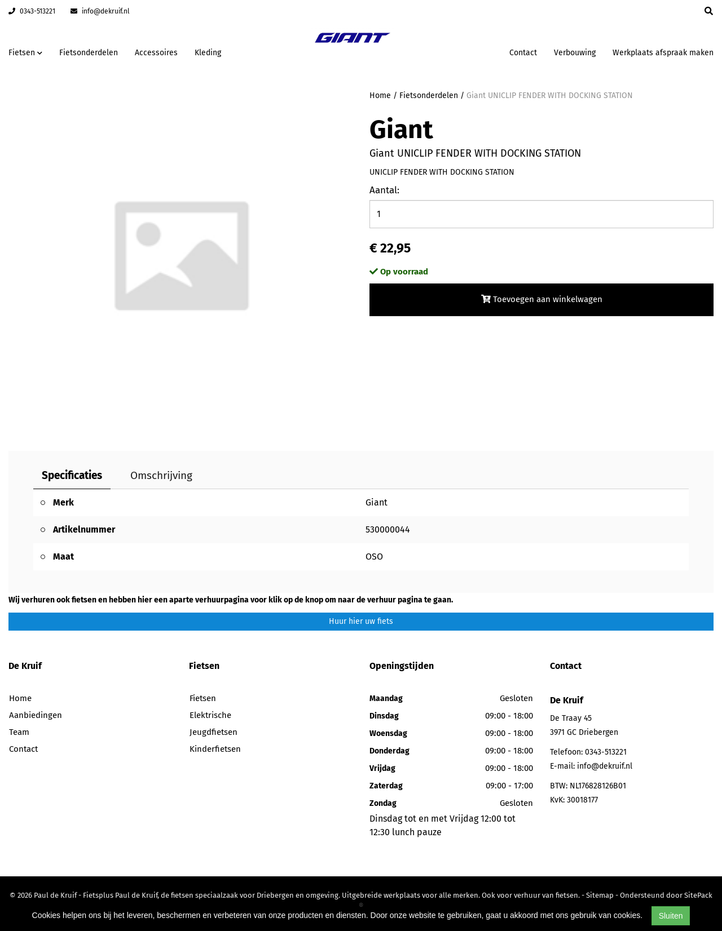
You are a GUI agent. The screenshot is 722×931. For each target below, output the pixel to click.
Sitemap (600, 895)
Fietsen (203, 698)
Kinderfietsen (215, 749)
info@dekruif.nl (100, 11)
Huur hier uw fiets (361, 621)
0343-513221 (31, 11)
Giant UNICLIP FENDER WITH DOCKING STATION (549, 95)
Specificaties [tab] (72, 475)
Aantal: (384, 190)
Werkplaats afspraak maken (663, 52)
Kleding (208, 52)
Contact (523, 52)
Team (19, 732)
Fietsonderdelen (88, 52)
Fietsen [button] (25, 52)
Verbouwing (575, 52)
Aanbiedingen (35, 715)
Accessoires (156, 52)
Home (380, 95)
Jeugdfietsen (213, 732)
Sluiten (671, 915)
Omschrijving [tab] (161, 475)
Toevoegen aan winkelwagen (541, 299)
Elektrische (210, 715)
